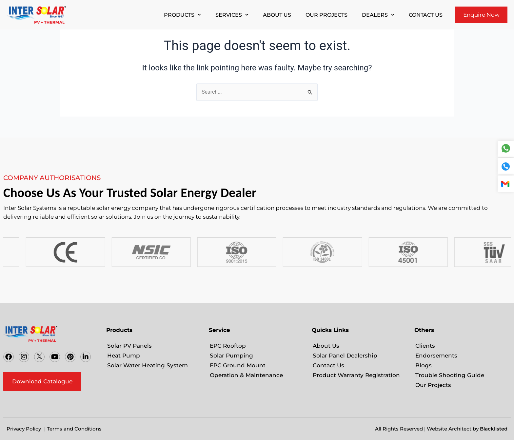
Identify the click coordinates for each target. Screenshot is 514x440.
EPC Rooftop (228, 345)
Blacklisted (493, 429)
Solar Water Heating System (147, 365)
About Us (277, 15)
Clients (425, 345)
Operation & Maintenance (246, 375)
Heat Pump (123, 355)
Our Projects (326, 15)
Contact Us (426, 15)
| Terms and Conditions (73, 429)
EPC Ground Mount (238, 365)
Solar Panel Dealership (345, 355)
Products (182, 14)
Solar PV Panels (129, 345)
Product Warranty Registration (356, 375)
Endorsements (436, 355)
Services (231, 14)
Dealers (378, 14)
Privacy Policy (24, 429)
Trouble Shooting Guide (449, 375)
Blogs (423, 365)
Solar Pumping (231, 355)
